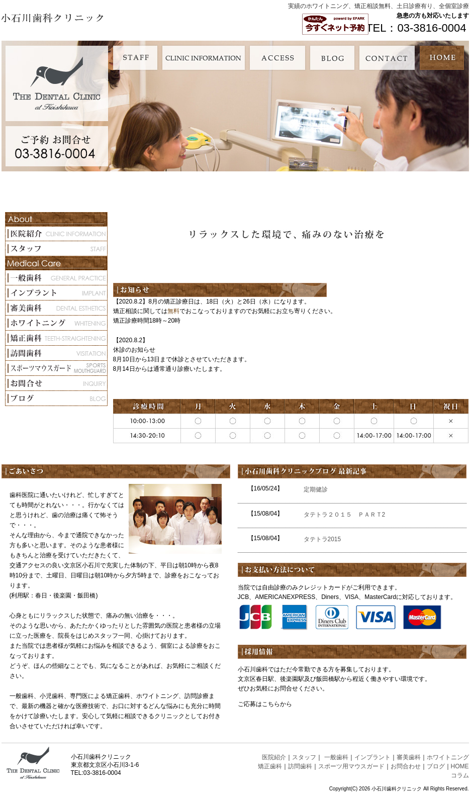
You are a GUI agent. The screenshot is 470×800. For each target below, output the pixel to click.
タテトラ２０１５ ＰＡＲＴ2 (348, 514)
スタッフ (304, 757)
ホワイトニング (448, 757)
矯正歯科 (270, 766)
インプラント (372, 757)
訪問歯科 (300, 766)
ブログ (436, 766)
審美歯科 (409, 757)
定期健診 (316, 489)
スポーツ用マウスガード (351, 766)
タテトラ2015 (322, 539)
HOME (460, 766)
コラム (460, 775)
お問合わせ (406, 766)
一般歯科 (336, 757)
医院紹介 (274, 757)
